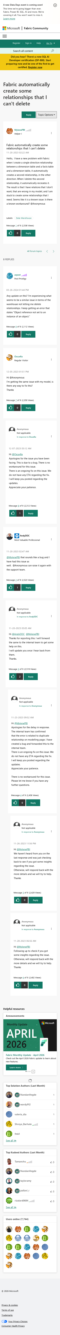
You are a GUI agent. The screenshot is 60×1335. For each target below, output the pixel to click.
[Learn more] (16, 1067)
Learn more (9, 18)
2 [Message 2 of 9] (16, 579)
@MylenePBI (13, 557)
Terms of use (8, 1310)
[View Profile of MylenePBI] (19, 129)
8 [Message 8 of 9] (18, 505)
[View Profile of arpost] (17, 274)
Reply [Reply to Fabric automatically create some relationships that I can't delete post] (28, 233)
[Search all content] (33, 51)
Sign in (28, 43)
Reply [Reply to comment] (28, 334)
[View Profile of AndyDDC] (25, 535)
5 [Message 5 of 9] (23, 892)
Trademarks (7, 1315)
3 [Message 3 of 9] (18, 669)
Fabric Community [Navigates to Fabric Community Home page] (36, 28)
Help (38, 43)
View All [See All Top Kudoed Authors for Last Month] (11, 1207)
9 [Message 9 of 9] (16, 326)
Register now (35, 67)
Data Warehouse (24, 218)
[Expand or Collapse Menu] (4, 36)
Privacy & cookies (10, 1305)
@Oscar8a (17, 454)
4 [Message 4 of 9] (20, 795)
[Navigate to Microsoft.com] (11, 28)
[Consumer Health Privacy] (30, 1325)
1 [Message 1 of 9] (16, 225)
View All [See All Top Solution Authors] (11, 1140)
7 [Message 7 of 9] (16, 400)
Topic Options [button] (45, 114)
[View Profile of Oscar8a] (18, 356)
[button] (29, 114)
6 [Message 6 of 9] (23, 977)
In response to (26, 437)
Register (16, 43)
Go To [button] (49, 43)
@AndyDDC (18, 634)
